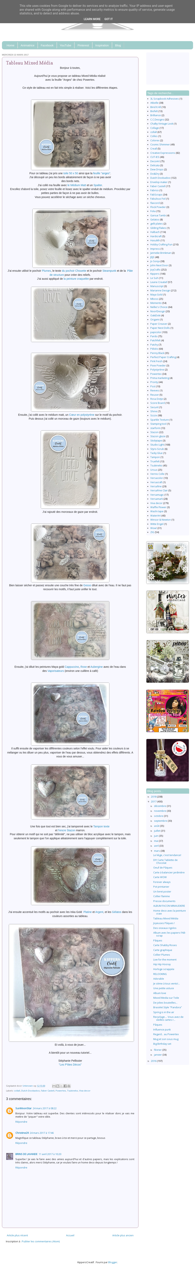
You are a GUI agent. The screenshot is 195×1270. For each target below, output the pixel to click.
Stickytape (156, 440)
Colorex (155, 140)
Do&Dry (154, 173)
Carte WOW (160, 877)
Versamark (156, 499)
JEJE (152, 257)
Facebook (47, 45)
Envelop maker (159, 182)
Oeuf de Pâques (162, 867)
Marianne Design (160, 290)
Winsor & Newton (160, 519)
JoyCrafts (155, 269)
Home (10, 45)
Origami (154, 319)
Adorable (158, 978)
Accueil (70, 1235)
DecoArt (155, 161)
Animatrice (28, 45)
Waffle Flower (158, 507)
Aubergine (96, 666)
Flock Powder (158, 207)
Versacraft (156, 482)
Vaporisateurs (55, 670)
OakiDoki (155, 315)
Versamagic (157, 494)
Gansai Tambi (158, 215)
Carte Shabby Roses (165, 945)
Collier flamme (161, 896)
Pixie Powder (158, 365)
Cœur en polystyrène (81, 414)
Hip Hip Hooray (162, 964)
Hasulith (155, 240)
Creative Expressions (162, 153)
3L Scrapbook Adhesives (164, 98)
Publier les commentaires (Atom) (41, 1241)
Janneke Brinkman (160, 253)
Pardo (153, 336)
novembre (160, 811)
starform (155, 428)
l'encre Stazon (66, 830)
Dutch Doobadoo (30, 1090)
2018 (154, 796)
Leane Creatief (158, 282)
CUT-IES (154, 157)
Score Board (157, 403)
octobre (159, 816)
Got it (108, 19)
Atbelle (154, 102)
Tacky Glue (156, 453)
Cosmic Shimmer (160, 144)
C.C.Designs (157, 119)
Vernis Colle (157, 474)
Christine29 (22, 1133)
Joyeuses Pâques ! (164, 923)
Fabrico (154, 190)
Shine (153, 411)
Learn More (92, 19)
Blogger (112, 1262)
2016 (154, 1061)
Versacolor (156, 478)
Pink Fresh (156, 361)
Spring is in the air (163, 1012)
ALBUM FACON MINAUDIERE (169, 905)
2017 (154, 801)
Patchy (154, 344)
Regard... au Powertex (166, 1034)
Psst (152, 386)
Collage (154, 128)
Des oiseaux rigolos (164, 928)
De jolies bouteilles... (165, 1002)
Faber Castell (47, 1090)
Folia (153, 211)
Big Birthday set (162, 1043)
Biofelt (154, 111)
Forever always (162, 882)
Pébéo (154, 348)
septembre (161, 820)
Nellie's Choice (159, 307)
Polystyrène (157, 369)
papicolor (155, 332)
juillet (157, 830)
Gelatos (154, 219)
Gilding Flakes (158, 228)
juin (156, 836)
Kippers (154, 273)
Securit (154, 407)
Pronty (154, 382)
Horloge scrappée (163, 969)
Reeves (154, 390)
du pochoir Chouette (74, 270)
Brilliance (155, 115)
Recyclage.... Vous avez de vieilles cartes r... (168, 1018)
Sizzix (153, 415)
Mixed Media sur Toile (166, 997)
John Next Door (159, 265)
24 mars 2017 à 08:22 (45, 1108)
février (158, 1050)
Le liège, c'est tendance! (167, 855)
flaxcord (155, 203)
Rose (84, 666)
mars (157, 851)
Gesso (87, 585)
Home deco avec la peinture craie (169, 912)
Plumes (46, 270)
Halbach (155, 232)
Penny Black (157, 353)
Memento (156, 303)
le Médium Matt (76, 185)
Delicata (155, 165)
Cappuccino (72, 666)
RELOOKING (160, 974)
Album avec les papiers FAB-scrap (169, 934)
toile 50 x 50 (70, 173)
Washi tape (156, 511)
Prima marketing (159, 378)
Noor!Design (157, 311)
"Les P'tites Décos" (70, 1064)
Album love (159, 993)
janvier (158, 1054)
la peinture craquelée (76, 278)
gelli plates (156, 223)
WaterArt (155, 515)
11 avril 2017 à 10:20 (50, 1154)
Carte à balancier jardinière (169, 872)
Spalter (98, 185)
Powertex (61, 1090)
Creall (153, 148)
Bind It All (155, 107)
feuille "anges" (101, 173)
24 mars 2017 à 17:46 (42, 1133)
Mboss (154, 299)
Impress (155, 248)
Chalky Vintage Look (161, 123)
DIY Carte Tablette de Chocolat (165, 861)
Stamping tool (158, 423)
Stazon (154, 432)
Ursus (153, 469)
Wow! (153, 528)
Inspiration (102, 45)
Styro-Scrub (157, 449)
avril (156, 845)
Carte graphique (162, 950)
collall (17, 1090)
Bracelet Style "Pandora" (167, 1007)
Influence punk (162, 1029)
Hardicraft (156, 236)
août (157, 826)
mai (156, 841)
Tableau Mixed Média (165, 918)
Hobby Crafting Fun (161, 244)
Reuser (154, 394)
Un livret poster (162, 891)
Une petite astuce (163, 988)
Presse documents (164, 901)
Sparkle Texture (159, 419)
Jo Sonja (155, 261)
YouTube (65, 45)
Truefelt (155, 461)
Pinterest (83, 45)
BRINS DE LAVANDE (26, 1154)
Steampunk (109, 270)
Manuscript (156, 286)
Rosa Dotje (156, 399)
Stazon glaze (157, 436)
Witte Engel (156, 524)
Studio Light (157, 444)
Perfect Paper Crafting (163, 357)
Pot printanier (161, 886)
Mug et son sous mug (165, 1039)
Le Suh (154, 278)
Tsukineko (72, 1090)
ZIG (152, 532)
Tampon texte (101, 826)
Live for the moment (164, 959)
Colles (154, 136)
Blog (118, 45)
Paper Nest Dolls (160, 328)
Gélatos (116, 912)
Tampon (155, 457)
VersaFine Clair (159, 490)
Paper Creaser (158, 323)
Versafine (156, 486)
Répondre (21, 1121)
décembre (160, 806)
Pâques (157, 940)
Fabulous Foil (158, 198)
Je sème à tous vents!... (166, 983)
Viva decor (84, 1090)
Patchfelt (155, 340)
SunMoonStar (23, 1108)
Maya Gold (156, 294)
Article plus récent (17, 1235)
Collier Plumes (161, 954)
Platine (87, 912)
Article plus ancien (123, 1235)
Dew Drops (156, 169)
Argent (99, 912)
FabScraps (156, 194)
